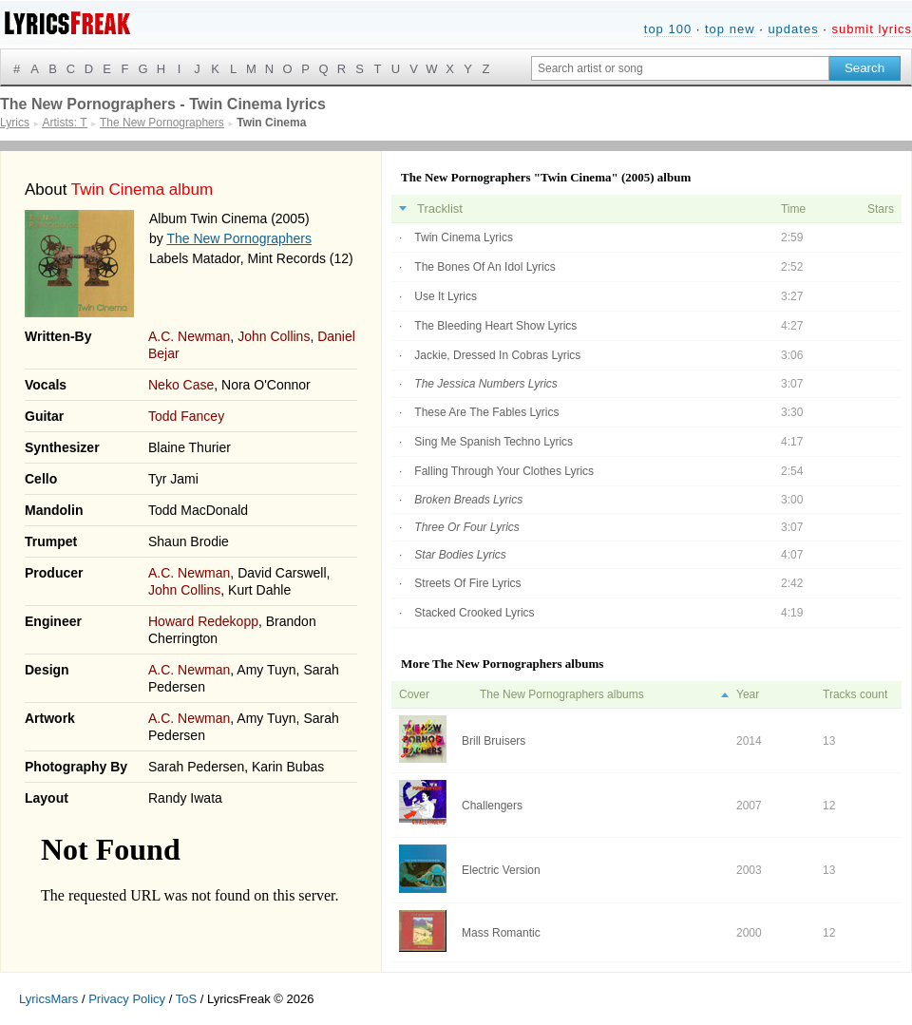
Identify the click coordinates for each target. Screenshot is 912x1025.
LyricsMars (48, 999)
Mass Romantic (501, 933)
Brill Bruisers (493, 741)
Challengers (492, 805)
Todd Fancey (186, 416)
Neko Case (181, 384)
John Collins (274, 336)
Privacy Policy (126, 999)
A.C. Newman (189, 336)
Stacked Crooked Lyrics (474, 612)
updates (793, 29)
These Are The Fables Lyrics (486, 412)
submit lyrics (871, 29)
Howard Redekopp (203, 621)
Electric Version (501, 870)
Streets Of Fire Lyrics (467, 583)
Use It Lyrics (445, 296)
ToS (186, 999)
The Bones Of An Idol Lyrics (484, 267)
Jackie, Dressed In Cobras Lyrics (497, 355)
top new (730, 29)
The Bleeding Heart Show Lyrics (495, 325)
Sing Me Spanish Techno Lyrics (493, 441)
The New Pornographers (239, 238)
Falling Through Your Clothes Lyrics (504, 471)
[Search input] (680, 68)
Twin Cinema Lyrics (463, 237)
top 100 (668, 29)
